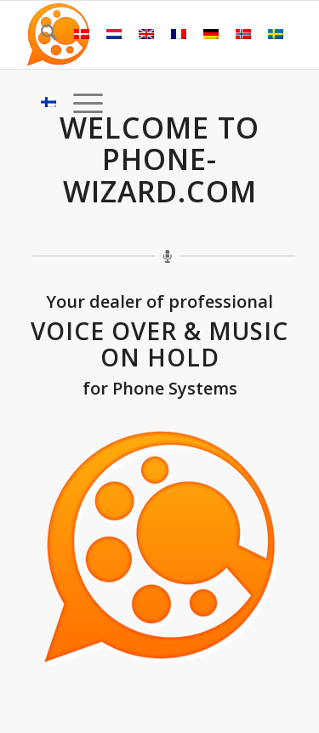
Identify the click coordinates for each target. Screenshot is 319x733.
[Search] (40, 35)
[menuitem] (40, 35)
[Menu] (79, 103)
